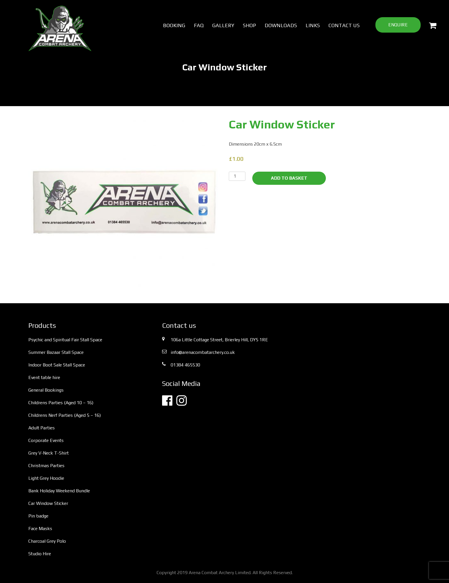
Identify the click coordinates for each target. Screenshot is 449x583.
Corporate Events (46, 440)
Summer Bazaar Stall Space (56, 352)
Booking (174, 25)
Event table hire (44, 377)
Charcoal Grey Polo (47, 541)
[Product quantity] (237, 176)
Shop (249, 25)
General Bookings (46, 390)
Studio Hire (39, 553)
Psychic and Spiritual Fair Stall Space (65, 339)
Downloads (281, 25)
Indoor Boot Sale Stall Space (56, 365)
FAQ (199, 25)
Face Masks (40, 528)
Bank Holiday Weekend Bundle (59, 490)
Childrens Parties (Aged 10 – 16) (60, 402)
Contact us (344, 25)
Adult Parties (41, 428)
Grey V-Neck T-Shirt (48, 453)
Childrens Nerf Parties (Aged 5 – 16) (64, 415)
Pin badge (38, 516)
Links (313, 25)
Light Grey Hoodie (46, 478)
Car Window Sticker (48, 503)
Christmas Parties (46, 465)
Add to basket (289, 178)
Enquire (398, 24)
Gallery (223, 25)
